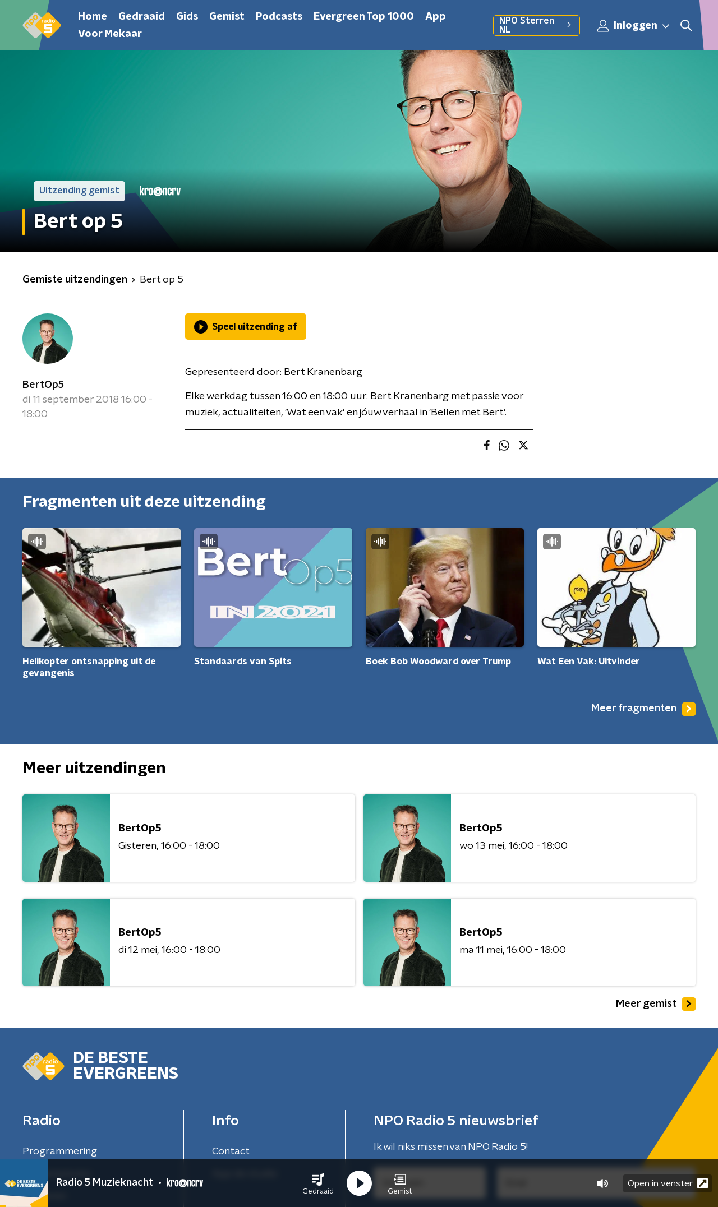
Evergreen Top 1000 (364, 17)
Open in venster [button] (668, 1183)
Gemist (227, 17)
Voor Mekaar (110, 34)
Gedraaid (141, 17)
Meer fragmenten (643, 709)
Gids (187, 17)
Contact (231, 1151)
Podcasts (279, 17)
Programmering (59, 1151)
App (435, 17)
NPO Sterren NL (536, 25)
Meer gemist (656, 1004)
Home (92, 17)
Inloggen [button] (634, 26)
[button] (318, 1183)
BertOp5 (43, 385)
